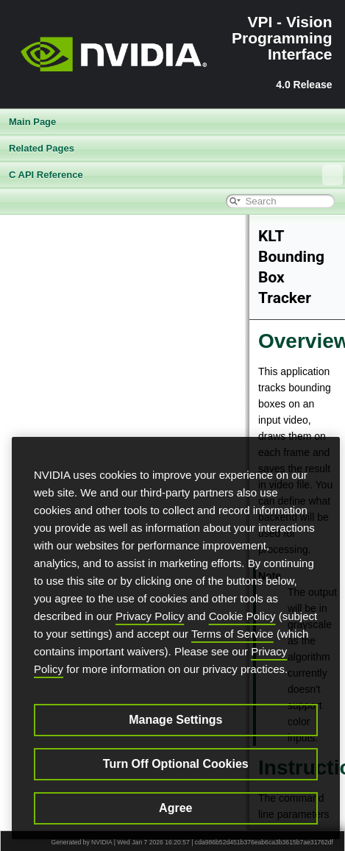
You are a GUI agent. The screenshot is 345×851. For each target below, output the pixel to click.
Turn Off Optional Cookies (176, 764)
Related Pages (41, 148)
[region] (176, 638)
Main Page (32, 121)
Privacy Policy (149, 616)
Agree (175, 808)
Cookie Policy (242, 616)
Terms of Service (232, 633)
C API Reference (176, 175)
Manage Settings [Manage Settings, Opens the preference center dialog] (175, 719)
